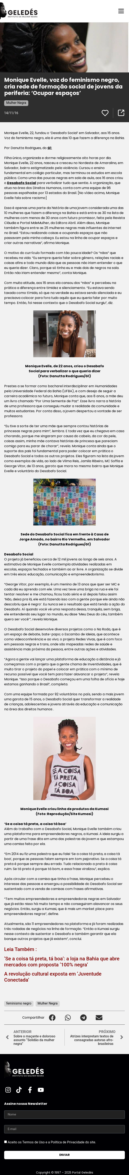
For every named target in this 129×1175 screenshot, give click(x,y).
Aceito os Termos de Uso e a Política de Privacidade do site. (52, 1142)
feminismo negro (18, 1003)
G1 (49, 148)
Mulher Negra (16, 103)
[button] (52, 1017)
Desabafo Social (21, 182)
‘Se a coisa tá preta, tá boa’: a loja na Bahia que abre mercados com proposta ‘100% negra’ (61, 962)
